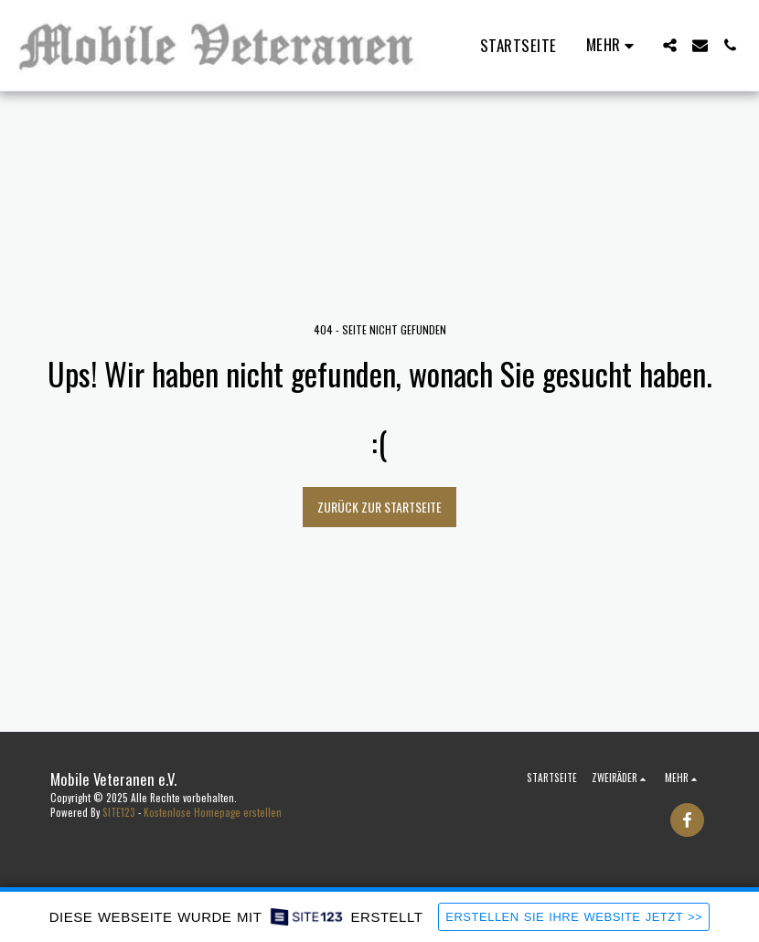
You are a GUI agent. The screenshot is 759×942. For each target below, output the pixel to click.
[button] (670, 45)
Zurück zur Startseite (379, 506)
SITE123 (118, 812)
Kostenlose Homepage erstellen (213, 812)
